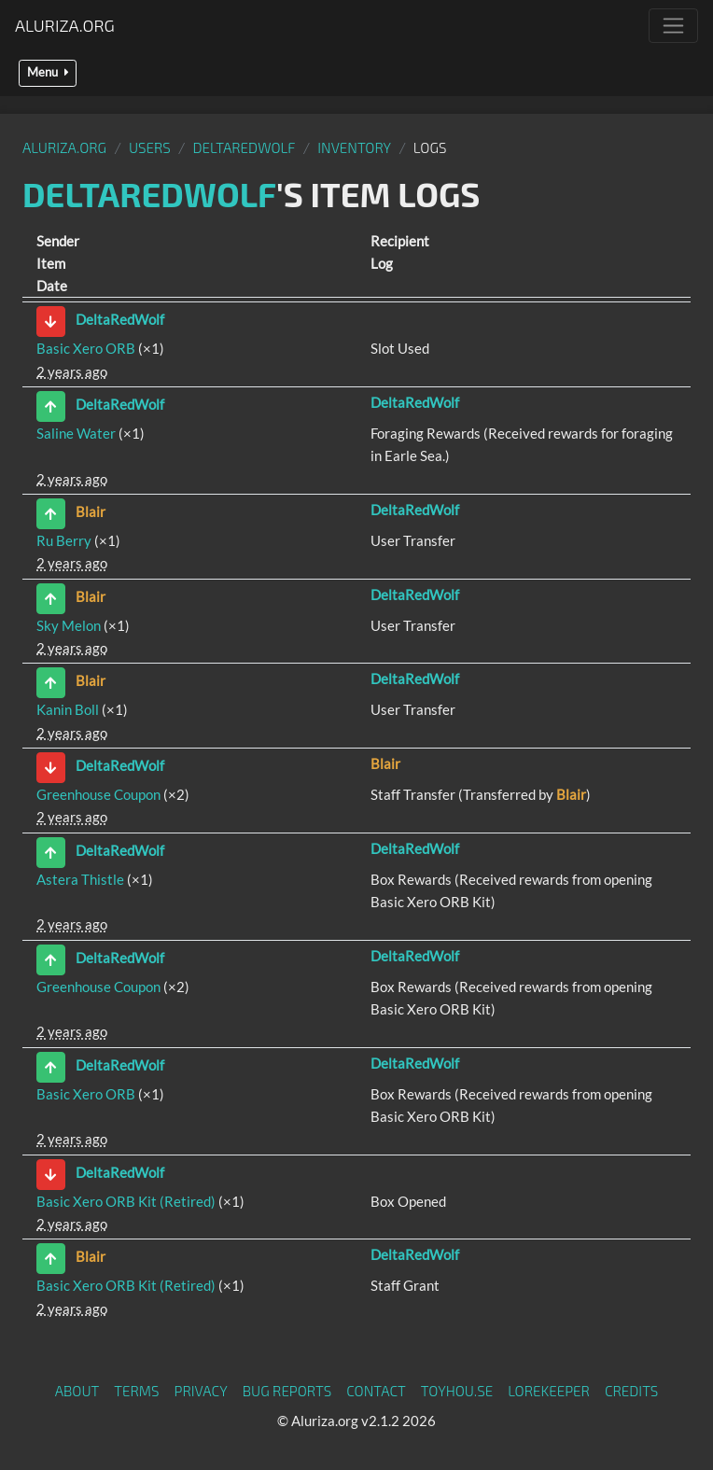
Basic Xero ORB (85, 348)
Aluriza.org (65, 25)
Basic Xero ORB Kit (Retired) (126, 1201)
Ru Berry (63, 540)
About (77, 1390)
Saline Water (76, 433)
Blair (90, 511)
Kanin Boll (67, 709)
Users (150, 147)
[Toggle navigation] (673, 25)
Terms (136, 1390)
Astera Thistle (80, 879)
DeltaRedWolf (244, 147)
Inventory (354, 147)
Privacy (201, 1390)
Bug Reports (287, 1390)
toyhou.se (457, 1390)
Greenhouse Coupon (98, 794)
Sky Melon (68, 625)
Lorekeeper (549, 1390)
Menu (47, 72)
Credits (632, 1390)
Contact (376, 1390)
